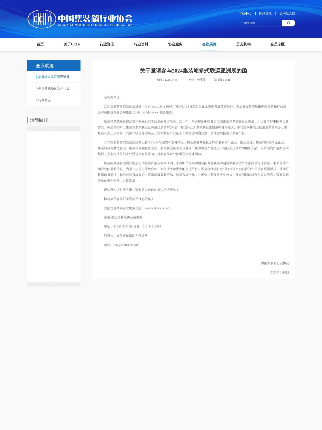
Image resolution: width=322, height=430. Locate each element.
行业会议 (43, 100)
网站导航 (265, 13)
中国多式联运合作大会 (53, 88)
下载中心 (245, 13)
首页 (40, 44)
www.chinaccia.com (157, 212)
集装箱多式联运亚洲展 (53, 77)
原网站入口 (287, 13)
